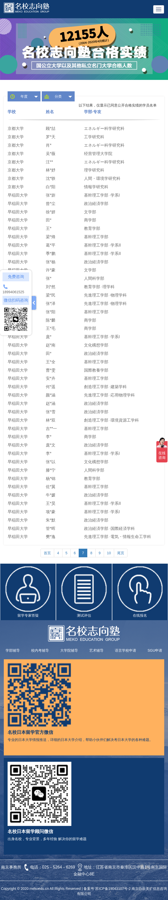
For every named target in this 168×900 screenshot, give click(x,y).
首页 (47, 553)
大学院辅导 (69, 650)
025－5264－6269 (59, 867)
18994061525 (13, 292)
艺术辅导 (96, 650)
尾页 (120, 553)
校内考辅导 (40, 650)
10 (109, 553)
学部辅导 (13, 650)
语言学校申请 (125, 650)
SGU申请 (155, 650)
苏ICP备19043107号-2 (113, 889)
